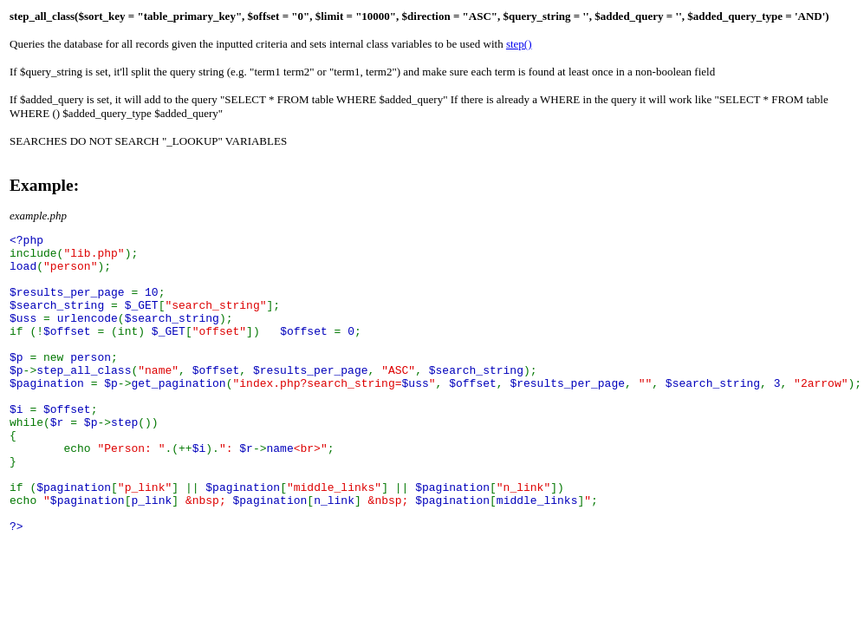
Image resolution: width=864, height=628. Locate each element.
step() (519, 43)
